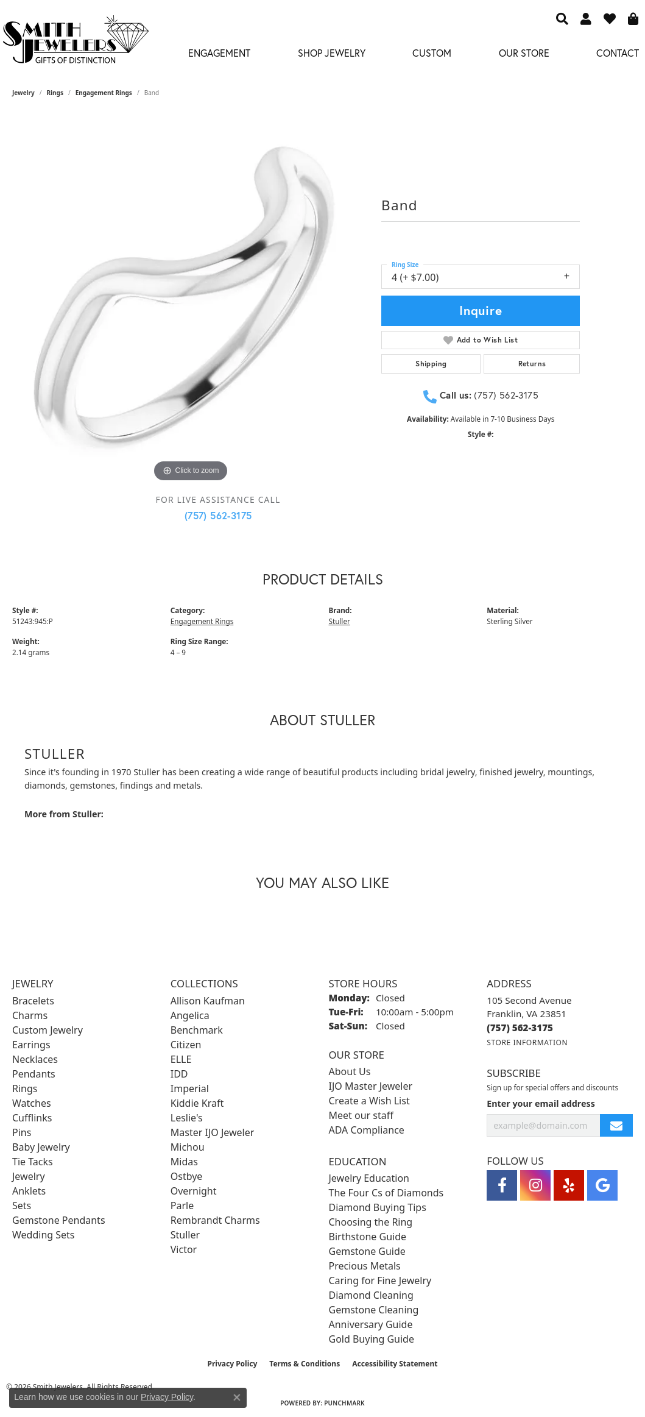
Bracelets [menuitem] (33, 1000)
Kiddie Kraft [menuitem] (197, 1103)
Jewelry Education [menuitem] (369, 1178)
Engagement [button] (219, 52)
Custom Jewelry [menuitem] (47, 1030)
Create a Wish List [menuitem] (369, 1100)
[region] (190, 306)
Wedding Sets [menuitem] (43, 1234)
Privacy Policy (233, 1363)
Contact (617, 52)
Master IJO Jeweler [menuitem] (213, 1132)
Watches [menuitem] (31, 1103)
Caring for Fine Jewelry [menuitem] (380, 1280)
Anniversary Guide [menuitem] (371, 1324)
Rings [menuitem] (24, 1088)
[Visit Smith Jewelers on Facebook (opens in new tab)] (502, 1185)
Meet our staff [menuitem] (361, 1115)
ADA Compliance (366, 1130)
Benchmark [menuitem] (197, 1030)
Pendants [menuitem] (33, 1074)
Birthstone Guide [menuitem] (368, 1236)
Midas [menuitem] (184, 1161)
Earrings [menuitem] (31, 1044)
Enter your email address (541, 1103)
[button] (562, 18)
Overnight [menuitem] (194, 1191)
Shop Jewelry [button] (331, 52)
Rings (55, 92)
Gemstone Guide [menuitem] (367, 1251)
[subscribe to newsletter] (616, 1125)
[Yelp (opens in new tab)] (569, 1185)
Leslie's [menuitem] (187, 1117)
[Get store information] (527, 1042)
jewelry (23, 92)
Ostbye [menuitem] (187, 1176)
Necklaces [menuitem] (35, 1059)
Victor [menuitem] (184, 1249)
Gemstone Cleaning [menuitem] (374, 1309)
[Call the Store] (520, 1027)
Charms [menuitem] (30, 1015)
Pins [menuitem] (21, 1132)
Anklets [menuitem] (29, 1191)
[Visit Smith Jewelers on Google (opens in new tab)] (602, 1185)
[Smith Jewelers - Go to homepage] (75, 42)
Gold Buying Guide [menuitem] (371, 1339)
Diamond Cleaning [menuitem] (371, 1295)
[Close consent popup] (237, 1397)
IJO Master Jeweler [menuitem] (371, 1086)
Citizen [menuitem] (186, 1044)
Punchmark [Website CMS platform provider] (344, 1403)
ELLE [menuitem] (181, 1059)
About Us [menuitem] (350, 1071)
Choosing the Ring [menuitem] (371, 1222)
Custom (431, 52)
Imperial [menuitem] (190, 1088)
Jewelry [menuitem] (28, 1176)
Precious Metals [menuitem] (365, 1266)
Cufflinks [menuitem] (32, 1117)
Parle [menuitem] (182, 1205)
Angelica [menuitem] (190, 1015)
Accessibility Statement (394, 1363)
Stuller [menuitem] (185, 1234)
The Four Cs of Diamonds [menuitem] (386, 1192)
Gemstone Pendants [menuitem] (58, 1220)
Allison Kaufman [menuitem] (208, 1000)
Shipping (430, 363)
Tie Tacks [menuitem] (32, 1161)
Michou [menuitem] (188, 1147)
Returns (532, 363)
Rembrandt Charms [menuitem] (215, 1220)
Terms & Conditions (304, 1363)
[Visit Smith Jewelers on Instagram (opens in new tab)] (535, 1185)
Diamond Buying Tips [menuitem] (377, 1207)
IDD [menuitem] (179, 1074)
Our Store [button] (524, 52)
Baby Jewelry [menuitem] (41, 1147)
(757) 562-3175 (218, 515)
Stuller (339, 621)
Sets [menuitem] (21, 1205)
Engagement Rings (104, 92)
